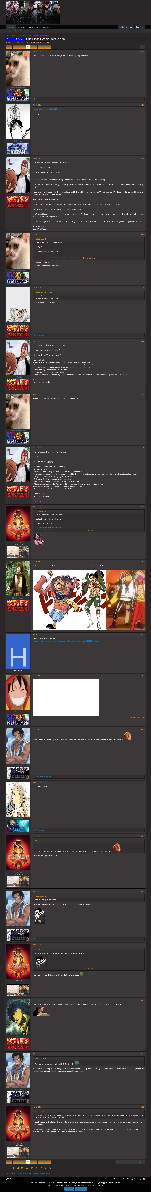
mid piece (46, 42)
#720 (142, 1106)
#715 (142, 835)
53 (43, 47)
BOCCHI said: (40, 840)
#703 (142, 158)
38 (35, 47)
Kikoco (19, 711)
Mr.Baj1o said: (40, 239)
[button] (26, 27)
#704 (142, 234)
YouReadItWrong (19, 87)
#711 (142, 634)
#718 (142, 999)
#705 (142, 288)
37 (32, 47)
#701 (142, 51)
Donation (21, 27)
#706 (142, 341)
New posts (9, 31)
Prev (9, 47)
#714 (142, 782)
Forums (11, 27)
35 (24, 47)
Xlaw (19, 1035)
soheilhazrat (19, 818)
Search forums (20, 31)
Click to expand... (89, 258)
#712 (142, 675)
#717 (142, 944)
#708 (142, 448)
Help (139, 1178)
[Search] (140, 27)
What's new (33, 27)
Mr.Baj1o (19, 194)
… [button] (17, 47)
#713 (142, 728)
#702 (142, 105)
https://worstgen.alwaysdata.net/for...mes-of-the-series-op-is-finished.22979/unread (66, 640)
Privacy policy (131, 1178)
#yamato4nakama (35, 42)
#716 (142, 891)
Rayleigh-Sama (19, 324)
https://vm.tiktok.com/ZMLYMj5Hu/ (47, 109)
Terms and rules (119, 1178)
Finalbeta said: (40, 895)
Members (46, 27)
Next (47, 47)
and (44, 776)
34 (20, 47)
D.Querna (19, 141)
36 (28, 47)
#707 (142, 394)
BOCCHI (10, 42)
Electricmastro (19, 598)
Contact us (109, 1178)
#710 (142, 562)
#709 (142, 506)
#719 (142, 1053)
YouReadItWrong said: (42, 292)
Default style (11, 1178)
